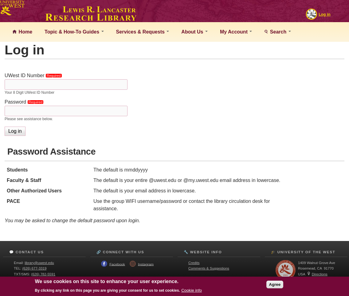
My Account (236, 31)
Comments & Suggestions (208, 268)
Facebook (117, 264)
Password (25, 102)
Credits (193, 263)
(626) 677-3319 (34, 268)
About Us (194, 31)
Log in (324, 14)
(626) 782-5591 (43, 274)
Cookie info (191, 290)
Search (280, 31)
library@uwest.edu (39, 263)
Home (24, 31)
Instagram (146, 264)
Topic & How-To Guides (74, 31)
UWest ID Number (34, 75)
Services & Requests (142, 31)
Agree (275, 284)
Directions (319, 274)
